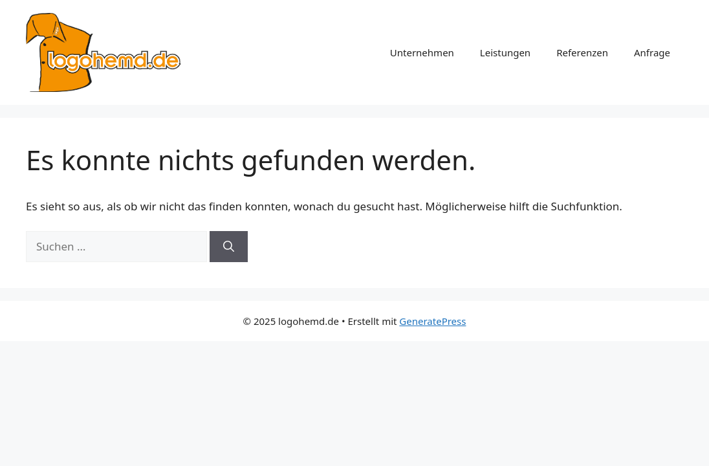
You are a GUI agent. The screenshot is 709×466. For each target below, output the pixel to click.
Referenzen (582, 52)
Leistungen (505, 52)
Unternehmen (422, 52)
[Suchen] (229, 246)
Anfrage (652, 52)
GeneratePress (432, 321)
